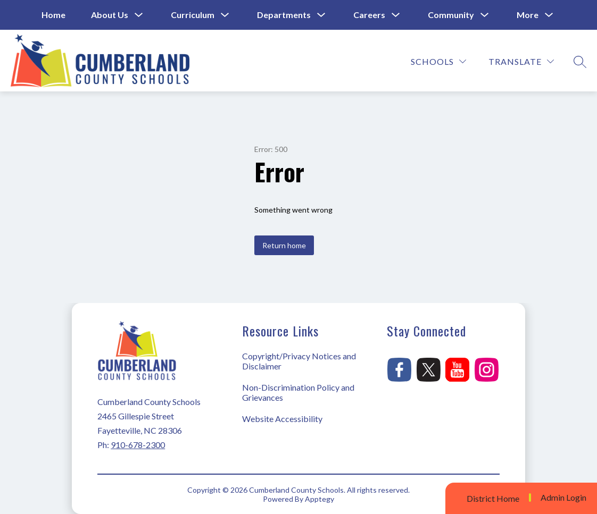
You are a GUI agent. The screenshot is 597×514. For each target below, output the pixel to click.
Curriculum (192, 15)
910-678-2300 (138, 445)
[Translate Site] (521, 61)
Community (451, 15)
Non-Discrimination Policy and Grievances (298, 392)
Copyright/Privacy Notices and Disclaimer (299, 361)
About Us (109, 15)
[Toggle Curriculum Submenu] (225, 15)
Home (53, 15)
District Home (493, 498)
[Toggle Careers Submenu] (395, 15)
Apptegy (319, 498)
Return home (284, 245)
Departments (284, 15)
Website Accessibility (282, 419)
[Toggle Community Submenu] (484, 15)
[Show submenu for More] (527, 15)
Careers (369, 15)
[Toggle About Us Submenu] (138, 15)
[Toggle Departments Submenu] (321, 15)
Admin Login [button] (563, 497)
